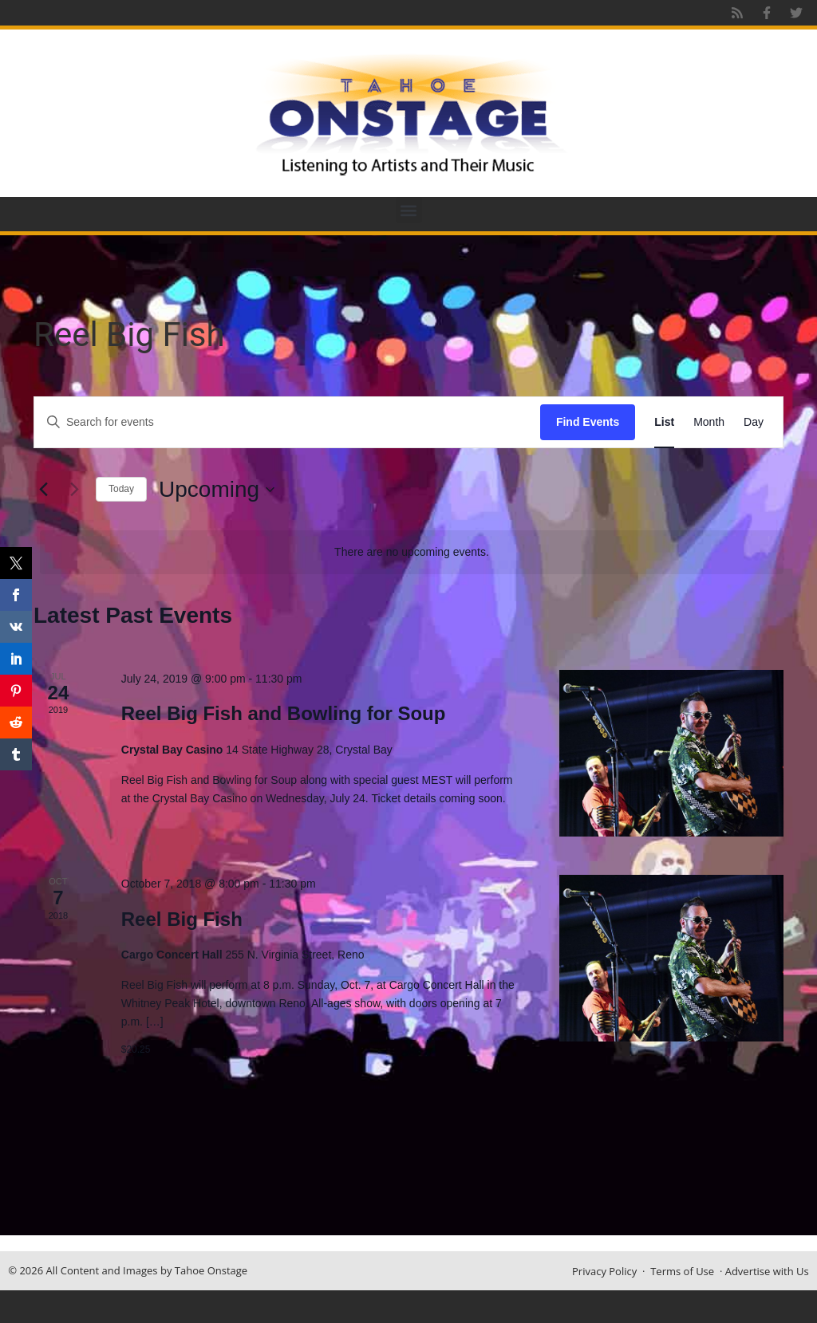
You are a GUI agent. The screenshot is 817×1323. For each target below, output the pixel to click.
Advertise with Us (767, 1271)
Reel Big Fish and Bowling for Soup (283, 713)
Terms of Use (682, 1271)
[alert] (411, 552)
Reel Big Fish (182, 919)
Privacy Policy (604, 1271)
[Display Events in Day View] (754, 422)
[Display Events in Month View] (708, 422)
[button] (409, 210)
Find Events (587, 421)
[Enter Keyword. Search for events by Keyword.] (287, 422)
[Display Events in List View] (664, 422)
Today (121, 488)
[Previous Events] (43, 489)
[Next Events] (74, 489)
